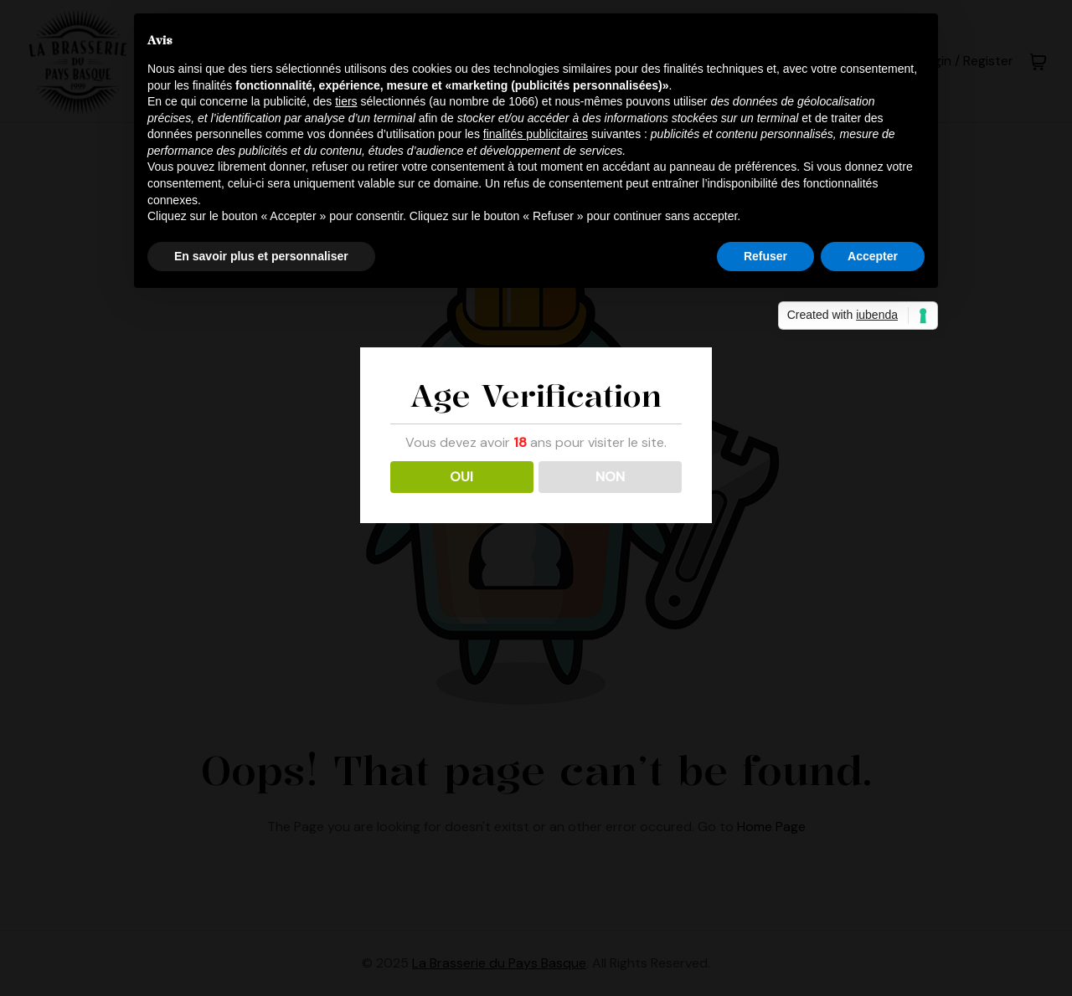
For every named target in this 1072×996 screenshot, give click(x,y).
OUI (461, 476)
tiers (346, 101)
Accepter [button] (873, 256)
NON (610, 476)
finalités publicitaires (535, 134)
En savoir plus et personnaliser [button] (261, 256)
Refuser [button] (765, 256)
